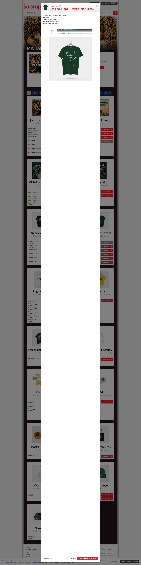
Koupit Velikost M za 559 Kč (88, 558)
